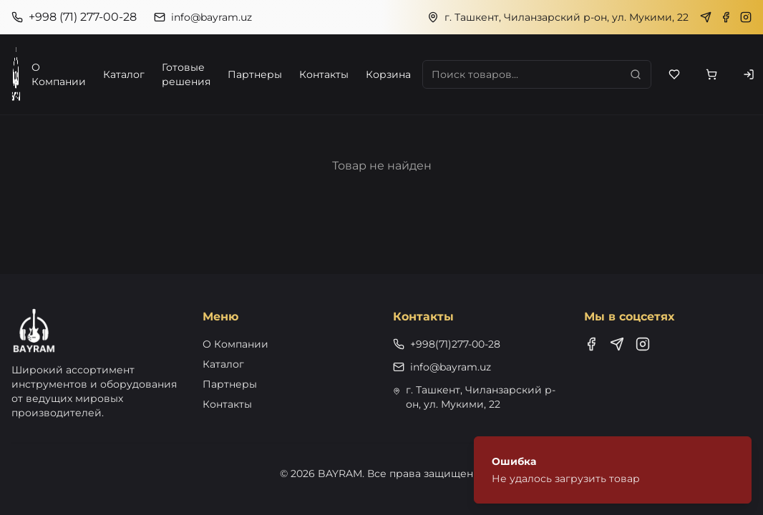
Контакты (324, 74)
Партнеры (255, 74)
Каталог (124, 74)
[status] (613, 470)
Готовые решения (186, 74)
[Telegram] (705, 17)
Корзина (388, 74)
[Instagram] (746, 17)
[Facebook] (726, 17)
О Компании (58, 74)
